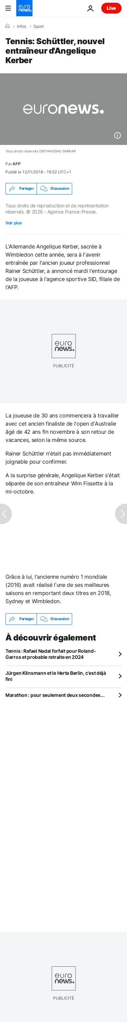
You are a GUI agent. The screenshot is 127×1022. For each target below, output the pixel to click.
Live (111, 8)
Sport (39, 26)
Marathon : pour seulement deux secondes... (54, 695)
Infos (21, 26)
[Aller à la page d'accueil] (24, 8)
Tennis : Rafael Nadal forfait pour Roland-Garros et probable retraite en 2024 (50, 654)
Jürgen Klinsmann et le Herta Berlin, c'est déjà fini (55, 676)
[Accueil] (7, 26)
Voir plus (13, 222)
